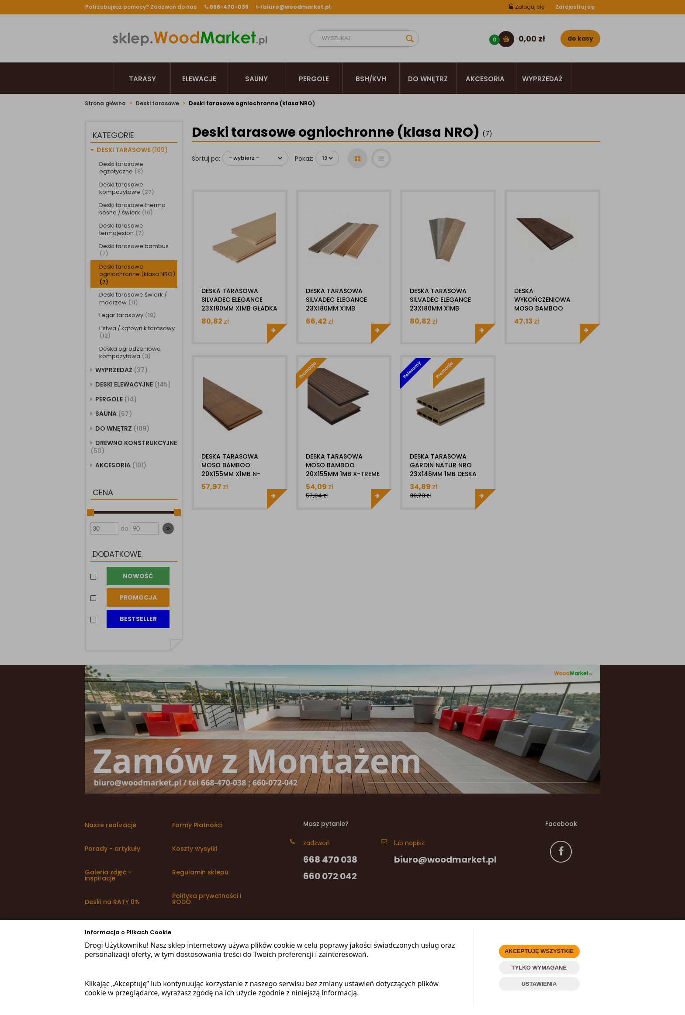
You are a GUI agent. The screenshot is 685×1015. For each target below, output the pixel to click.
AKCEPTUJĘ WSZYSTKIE (539, 951)
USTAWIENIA (539, 983)
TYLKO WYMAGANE (539, 967)
